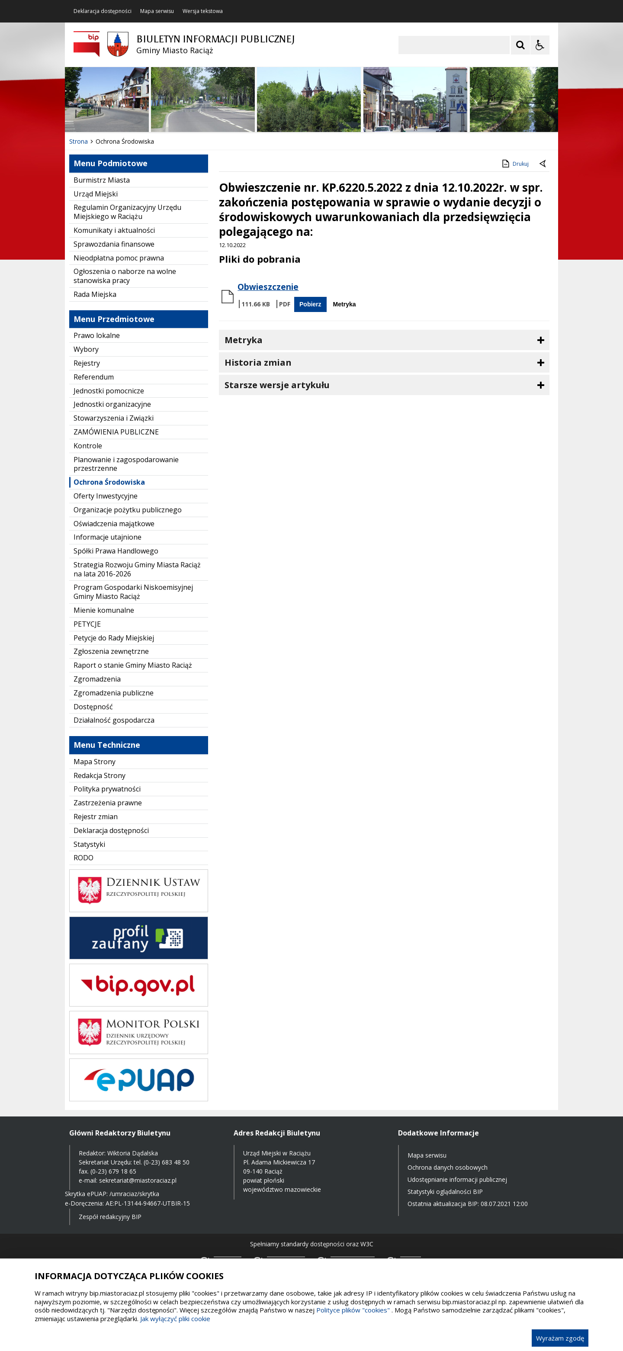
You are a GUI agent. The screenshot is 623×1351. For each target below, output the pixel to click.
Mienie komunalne (104, 610)
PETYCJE (87, 624)
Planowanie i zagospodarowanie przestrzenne (126, 464)
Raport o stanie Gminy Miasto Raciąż (133, 665)
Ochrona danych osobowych (448, 1167)
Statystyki (89, 844)
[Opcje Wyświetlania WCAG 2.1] (539, 45)
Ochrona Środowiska (109, 482)
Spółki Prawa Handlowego (116, 551)
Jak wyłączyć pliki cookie (175, 1318)
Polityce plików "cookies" (353, 1310)
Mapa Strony (95, 761)
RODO (83, 857)
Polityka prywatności (107, 789)
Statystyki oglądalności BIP (445, 1191)
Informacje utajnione (107, 537)
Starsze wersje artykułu (277, 385)
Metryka (344, 304)
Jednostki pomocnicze (109, 391)
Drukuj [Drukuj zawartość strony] (515, 163)
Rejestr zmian (96, 816)
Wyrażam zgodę (560, 1338)
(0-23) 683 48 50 (166, 1162)
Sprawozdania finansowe (114, 244)
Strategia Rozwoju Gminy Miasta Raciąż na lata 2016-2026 (137, 569)
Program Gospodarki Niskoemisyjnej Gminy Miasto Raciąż (133, 591)
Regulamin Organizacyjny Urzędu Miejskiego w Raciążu (127, 212)
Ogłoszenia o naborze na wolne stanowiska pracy (125, 276)
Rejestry (87, 363)
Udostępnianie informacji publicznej (457, 1179)
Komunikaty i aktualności (114, 230)
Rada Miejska (95, 294)
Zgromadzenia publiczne (114, 693)
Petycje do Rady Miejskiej (114, 638)
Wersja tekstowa (203, 11)
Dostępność (93, 706)
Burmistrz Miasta (102, 180)
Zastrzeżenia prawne (108, 802)
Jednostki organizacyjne (112, 404)
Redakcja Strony (99, 775)
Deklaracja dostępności (103, 11)
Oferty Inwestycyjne (106, 496)
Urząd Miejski (96, 194)
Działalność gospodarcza (114, 720)
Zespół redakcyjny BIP (110, 1217)
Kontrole (88, 445)
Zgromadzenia (97, 679)
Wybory (86, 349)
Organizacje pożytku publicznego (128, 510)
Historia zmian (258, 362)
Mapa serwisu (157, 11)
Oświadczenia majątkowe (114, 523)
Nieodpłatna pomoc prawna (119, 258)
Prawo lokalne (97, 335)
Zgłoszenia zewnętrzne (111, 651)
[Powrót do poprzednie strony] (543, 164)
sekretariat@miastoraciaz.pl (138, 1180)
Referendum (94, 377)
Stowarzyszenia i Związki (114, 418)
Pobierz (310, 304)
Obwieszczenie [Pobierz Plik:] (268, 287)
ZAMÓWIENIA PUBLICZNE (116, 432)
